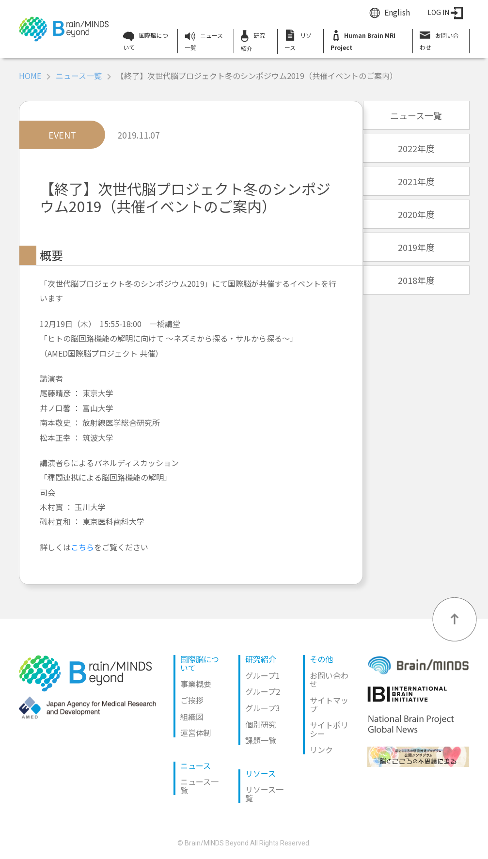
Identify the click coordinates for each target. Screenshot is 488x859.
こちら (82, 547)
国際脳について (145, 41)
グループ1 (262, 675)
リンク (321, 749)
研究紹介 (253, 41)
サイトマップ (329, 704)
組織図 (192, 716)
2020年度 (416, 214)
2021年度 (416, 181)
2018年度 (416, 280)
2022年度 (416, 148)
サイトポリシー (329, 729)
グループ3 (262, 708)
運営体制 (195, 732)
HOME (30, 75)
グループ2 (262, 691)
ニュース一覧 (204, 41)
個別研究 (260, 724)
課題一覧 (260, 740)
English (397, 12)
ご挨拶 (192, 700)
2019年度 (416, 247)
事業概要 (195, 683)
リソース (298, 40)
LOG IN (445, 12)
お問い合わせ (439, 40)
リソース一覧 (264, 793)
